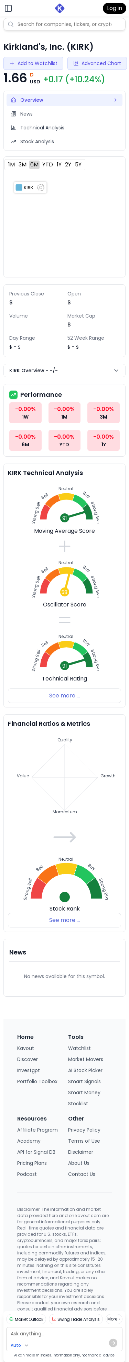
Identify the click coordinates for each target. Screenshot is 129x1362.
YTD (47, 164)
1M (11, 164)
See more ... (64, 696)
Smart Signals (84, 1081)
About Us (78, 1163)
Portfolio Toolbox (37, 1081)
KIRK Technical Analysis (45, 472)
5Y (78, 164)
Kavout (25, 1048)
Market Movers (85, 1059)
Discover (27, 1059)
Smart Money (84, 1092)
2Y (68, 164)
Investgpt (28, 1070)
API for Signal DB (36, 1152)
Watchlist (79, 1048)
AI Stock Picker (85, 1070)
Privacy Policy (84, 1129)
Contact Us (81, 1174)
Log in (114, 8)
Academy (29, 1140)
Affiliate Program (37, 1129)
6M (34, 164)
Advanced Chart (97, 63)
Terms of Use (84, 1140)
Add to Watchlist (33, 63)
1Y (59, 164)
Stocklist (78, 1103)
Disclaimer (80, 1152)
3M (22, 164)
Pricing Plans (32, 1163)
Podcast (27, 1174)
